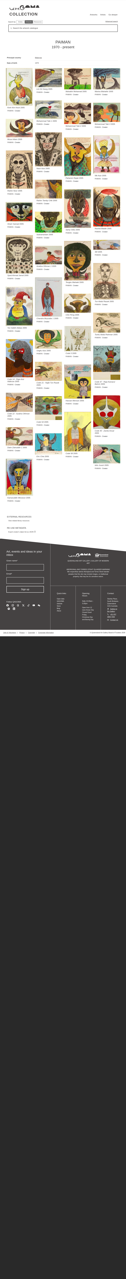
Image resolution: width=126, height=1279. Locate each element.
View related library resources (18, 521)
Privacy (22, 632)
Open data (60, 599)
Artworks (93, 15)
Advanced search (111, 21)
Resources (38, 22)
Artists (103, 15)
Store (59, 606)
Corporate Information (46, 632)
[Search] (63, 28)
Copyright (31, 632)
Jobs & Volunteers (9, 632)
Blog (58, 608)
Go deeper (113, 15)
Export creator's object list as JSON (21, 532)
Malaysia (38, 58)
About (59, 611)
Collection (23, 14)
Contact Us (114, 620)
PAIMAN (10, 111)
